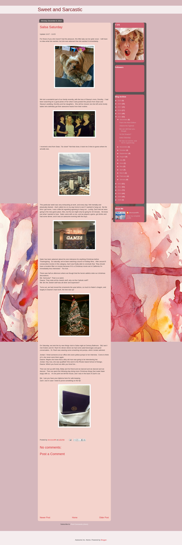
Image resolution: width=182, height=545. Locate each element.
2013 (120, 184)
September (124, 153)
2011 (120, 190)
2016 (120, 110)
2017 (120, 107)
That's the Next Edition (127, 123)
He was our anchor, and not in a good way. (128, 142)
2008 (120, 200)
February (123, 176)
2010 (120, 193)
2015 (120, 114)
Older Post (104, 517)
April (121, 170)
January (123, 180)
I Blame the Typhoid (126, 126)
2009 (120, 197)
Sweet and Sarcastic (60, 9)
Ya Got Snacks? (125, 134)
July (121, 160)
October (123, 150)
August (122, 157)
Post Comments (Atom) (79, 524)
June (122, 163)
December (124, 120)
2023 (120, 101)
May (121, 166)
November (124, 147)
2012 (120, 187)
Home (74, 517)
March (122, 173)
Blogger (103, 540)
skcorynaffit (134, 213)
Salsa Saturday (125, 138)
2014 (120, 117)
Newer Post (45, 517)
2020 (120, 104)
